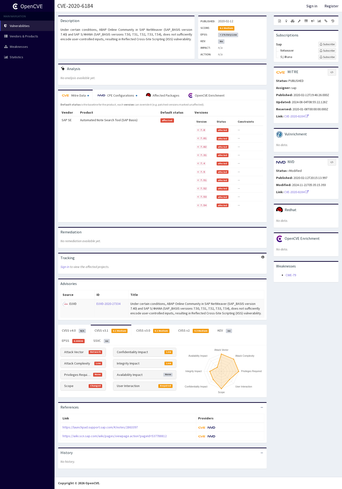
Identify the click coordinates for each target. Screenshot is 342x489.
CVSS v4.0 (74, 330)
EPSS (73, 340)
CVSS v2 (193, 330)
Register (331, 6)
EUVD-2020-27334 (108, 304)
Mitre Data (75, 95)
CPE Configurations (117, 95)
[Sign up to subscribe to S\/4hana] (327, 57)
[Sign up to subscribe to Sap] (327, 44)
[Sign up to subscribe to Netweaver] (327, 50)
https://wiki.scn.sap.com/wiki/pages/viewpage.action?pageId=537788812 (115, 436)
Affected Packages (162, 95)
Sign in (311, 6)
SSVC (101, 340)
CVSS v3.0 (152, 330)
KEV (225, 330)
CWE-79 (291, 275)
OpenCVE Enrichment (206, 95)
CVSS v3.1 (111, 330)
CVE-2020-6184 (75, 5)
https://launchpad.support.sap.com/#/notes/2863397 (100, 427)
